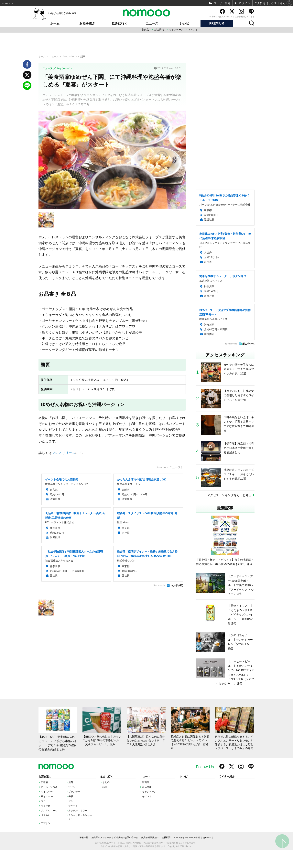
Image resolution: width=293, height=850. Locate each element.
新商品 (145, 29)
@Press (207, 837)
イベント (193, 29)
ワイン (71, 787)
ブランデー (74, 791)
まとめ (106, 782)
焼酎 (70, 782)
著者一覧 (84, 837)
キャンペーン (176, 29)
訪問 (105, 787)
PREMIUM (216, 23)
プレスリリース (63, 453)
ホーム (55, 23)
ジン (70, 801)
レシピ (184, 23)
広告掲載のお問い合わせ (126, 837)
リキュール (47, 796)
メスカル (45, 815)
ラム (43, 801)
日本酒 (44, 782)
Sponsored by (159, 585)
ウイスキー (47, 791)
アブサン (45, 823)
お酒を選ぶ (87, 23)
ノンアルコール (49, 810)
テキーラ (73, 805)
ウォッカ (45, 805)
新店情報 (159, 29)
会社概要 (166, 837)
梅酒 (70, 796)
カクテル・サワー (77, 810)
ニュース (152, 23)
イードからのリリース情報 (187, 837)
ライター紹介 (226, 776)
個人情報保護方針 (149, 837)
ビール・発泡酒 (49, 787)
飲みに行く (119, 23)
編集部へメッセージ (101, 837)
